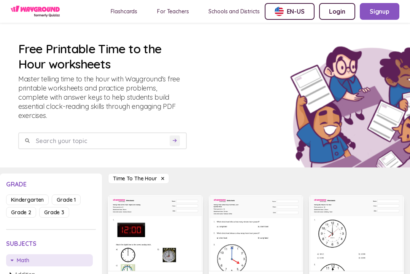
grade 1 (66, 199)
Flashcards (124, 11)
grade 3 (54, 212)
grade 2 (21, 212)
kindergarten (27, 199)
